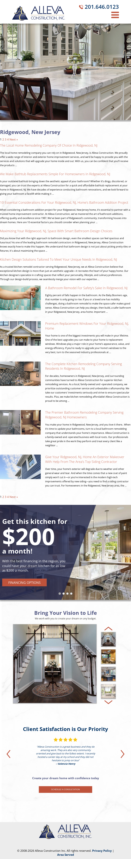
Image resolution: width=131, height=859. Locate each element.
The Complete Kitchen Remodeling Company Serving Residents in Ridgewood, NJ (83, 366)
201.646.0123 (102, 6)
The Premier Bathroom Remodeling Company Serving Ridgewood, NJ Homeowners (84, 414)
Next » (13, 139)
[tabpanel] (65, 552)
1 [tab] (60, 594)
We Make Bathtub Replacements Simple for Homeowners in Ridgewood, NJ (55, 174)
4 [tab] (71, 594)
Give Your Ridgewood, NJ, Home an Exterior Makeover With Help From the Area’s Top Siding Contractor (84, 459)
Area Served (65, 855)
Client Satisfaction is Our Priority (65, 728)
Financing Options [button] (24, 582)
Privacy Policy (102, 851)
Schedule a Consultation (65, 789)
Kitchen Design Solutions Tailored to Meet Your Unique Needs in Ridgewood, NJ (58, 259)
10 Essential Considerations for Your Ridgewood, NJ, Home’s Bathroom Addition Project (64, 202)
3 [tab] (68, 594)
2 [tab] (64, 594)
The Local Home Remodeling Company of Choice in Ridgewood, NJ (48, 145)
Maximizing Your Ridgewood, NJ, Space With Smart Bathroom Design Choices (56, 231)
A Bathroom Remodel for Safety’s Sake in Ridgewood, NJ (86, 288)
